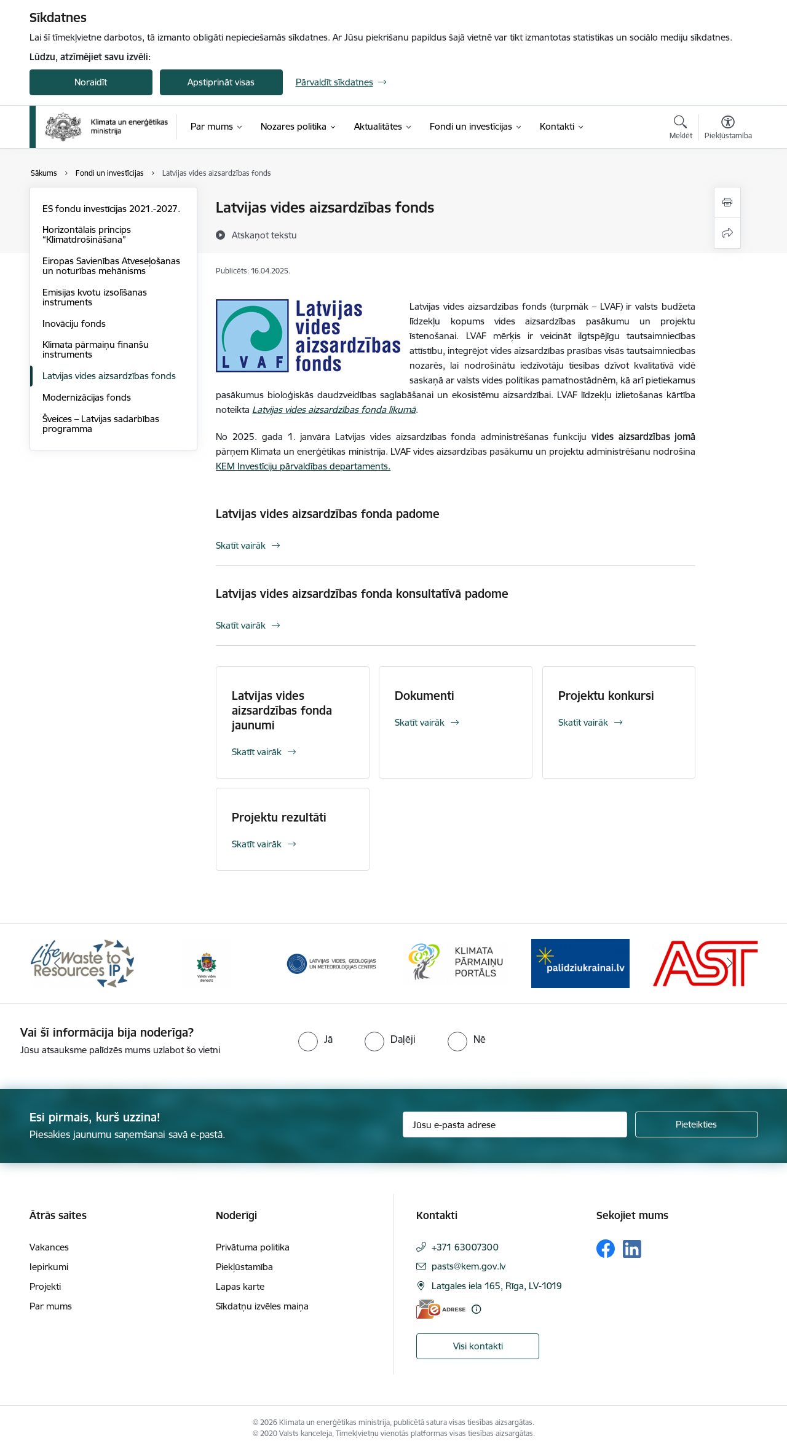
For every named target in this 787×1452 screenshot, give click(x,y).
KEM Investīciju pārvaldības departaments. (303, 466)
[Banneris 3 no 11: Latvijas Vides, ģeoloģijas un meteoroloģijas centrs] (332, 962)
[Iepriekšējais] (57, 963)
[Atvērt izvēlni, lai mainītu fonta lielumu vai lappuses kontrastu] (728, 129)
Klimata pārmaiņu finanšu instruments (95, 349)
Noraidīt (90, 82)
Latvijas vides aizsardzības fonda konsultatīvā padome (362, 593)
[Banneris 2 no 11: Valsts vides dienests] (206, 962)
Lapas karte (240, 1286)
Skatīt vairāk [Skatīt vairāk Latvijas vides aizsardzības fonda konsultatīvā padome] (241, 625)
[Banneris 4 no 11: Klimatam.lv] (456, 962)
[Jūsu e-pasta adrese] (515, 1124)
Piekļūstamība (244, 1267)
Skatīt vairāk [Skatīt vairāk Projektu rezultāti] (257, 844)
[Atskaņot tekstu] (264, 234)
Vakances (49, 1247)
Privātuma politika (253, 1247)
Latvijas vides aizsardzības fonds (109, 376)
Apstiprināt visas (221, 82)
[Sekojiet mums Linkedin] (632, 1249)
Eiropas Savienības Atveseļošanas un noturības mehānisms (111, 266)
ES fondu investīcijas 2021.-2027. (111, 208)
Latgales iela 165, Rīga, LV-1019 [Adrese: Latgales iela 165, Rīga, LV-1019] (497, 1286)
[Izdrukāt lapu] (727, 202)
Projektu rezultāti (279, 817)
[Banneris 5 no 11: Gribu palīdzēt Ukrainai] (580, 962)
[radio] (315, 1039)
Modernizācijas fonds (86, 397)
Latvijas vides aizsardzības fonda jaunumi (282, 710)
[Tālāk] (729, 963)
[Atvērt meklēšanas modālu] (680, 129)
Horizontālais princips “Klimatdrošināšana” (86, 234)
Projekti (45, 1286)
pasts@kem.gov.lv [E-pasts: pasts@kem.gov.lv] (468, 1266)
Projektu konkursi (606, 695)
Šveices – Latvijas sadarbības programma (100, 423)
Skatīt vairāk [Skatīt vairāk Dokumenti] (420, 722)
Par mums (51, 1306)
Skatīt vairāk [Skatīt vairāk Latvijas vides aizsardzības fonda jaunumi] (257, 752)
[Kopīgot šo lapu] (727, 233)
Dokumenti (424, 695)
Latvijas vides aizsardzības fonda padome (328, 513)
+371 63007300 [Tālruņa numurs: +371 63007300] (465, 1247)
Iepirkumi (49, 1267)
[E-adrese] (440, 1309)
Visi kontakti (478, 1346)
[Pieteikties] (696, 1124)
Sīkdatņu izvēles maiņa (262, 1306)
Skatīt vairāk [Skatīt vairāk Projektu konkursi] (583, 722)
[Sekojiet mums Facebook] (605, 1248)
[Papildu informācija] (476, 1309)
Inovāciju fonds (74, 323)
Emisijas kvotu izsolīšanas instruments (94, 297)
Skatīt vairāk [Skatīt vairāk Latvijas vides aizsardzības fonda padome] (241, 545)
